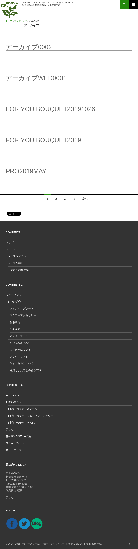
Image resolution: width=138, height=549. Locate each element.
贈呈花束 (15, 329)
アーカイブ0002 (29, 46)
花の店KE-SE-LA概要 (18, 436)
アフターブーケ (19, 335)
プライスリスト (19, 356)
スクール (11, 249)
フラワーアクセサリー (23, 315)
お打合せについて (20, 349)
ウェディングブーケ (22, 308)
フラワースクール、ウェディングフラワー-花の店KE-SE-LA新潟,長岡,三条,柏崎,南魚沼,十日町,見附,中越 (47, 4)
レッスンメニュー (18, 256)
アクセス (11, 429)
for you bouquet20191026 (50, 109)
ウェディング (20, 21)
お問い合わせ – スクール (22, 408)
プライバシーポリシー (19, 443)
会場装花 (15, 322)
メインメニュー (133, 4)
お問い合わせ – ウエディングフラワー (30, 415)
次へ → (86, 198)
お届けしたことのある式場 (26, 370)
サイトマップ (14, 450)
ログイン (128, 544)
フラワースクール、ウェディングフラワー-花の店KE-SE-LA (51, 544)
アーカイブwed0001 (36, 78)
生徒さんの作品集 (18, 269)
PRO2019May (26, 171)
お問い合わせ (14, 402)
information (12, 395)
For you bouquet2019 (43, 140)
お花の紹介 (14, 301)
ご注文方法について (20, 342)
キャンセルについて (22, 363)
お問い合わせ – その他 (21, 422)
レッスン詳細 (16, 263)
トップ (9, 21)
